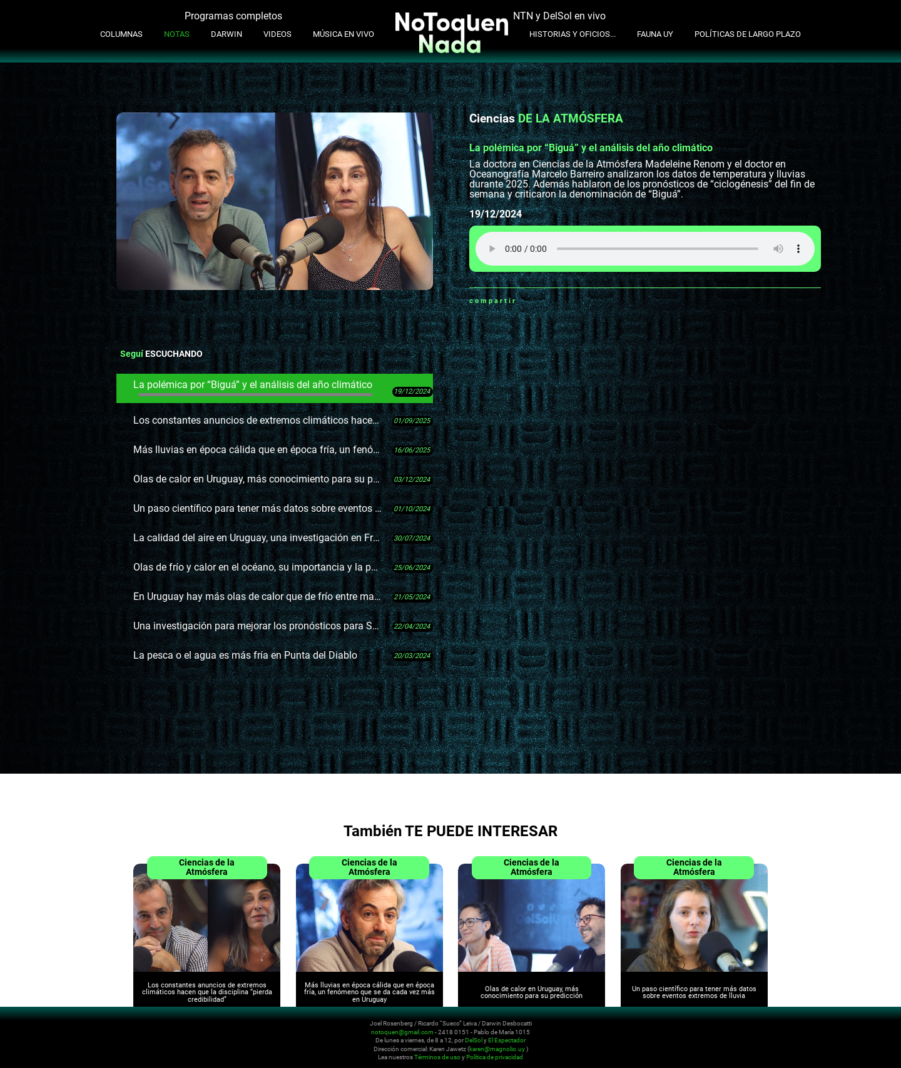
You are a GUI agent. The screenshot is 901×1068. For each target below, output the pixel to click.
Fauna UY (655, 34)
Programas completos (233, 16)
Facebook (542, 300)
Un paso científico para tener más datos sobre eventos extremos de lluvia (257, 508)
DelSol (473, 1040)
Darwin (226, 34)
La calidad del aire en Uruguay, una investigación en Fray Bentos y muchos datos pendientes (257, 538)
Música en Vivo (343, 34)
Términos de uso (437, 1057)
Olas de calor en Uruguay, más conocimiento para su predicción (257, 479)
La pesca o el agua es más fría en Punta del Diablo (245, 655)
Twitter (557, 300)
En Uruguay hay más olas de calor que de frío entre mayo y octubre (257, 596)
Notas (177, 34)
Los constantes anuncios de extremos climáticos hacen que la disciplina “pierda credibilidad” (257, 420)
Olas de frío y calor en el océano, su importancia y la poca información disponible (257, 567)
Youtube (796, 1031)
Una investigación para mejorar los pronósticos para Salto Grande (257, 626)
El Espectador (507, 1040)
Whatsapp (526, 300)
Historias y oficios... (572, 34)
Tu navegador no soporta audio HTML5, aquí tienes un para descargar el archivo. (645, 249)
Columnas (121, 34)
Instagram (780, 1031)
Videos (277, 34)
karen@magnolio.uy (497, 1049)
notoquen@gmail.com (402, 1032)
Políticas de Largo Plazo (748, 34)
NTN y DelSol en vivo (559, 16)
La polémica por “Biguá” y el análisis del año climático (252, 387)
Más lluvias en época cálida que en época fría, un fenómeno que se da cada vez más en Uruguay (257, 450)
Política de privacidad (494, 1057)
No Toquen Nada (113, 1038)
